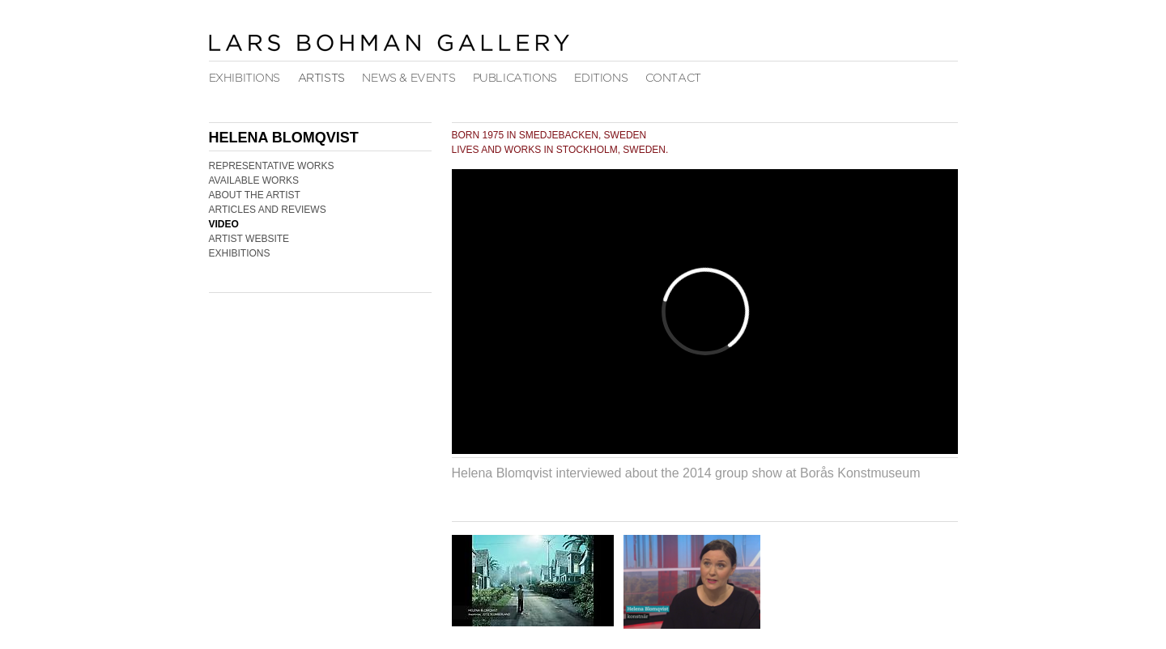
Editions (601, 78)
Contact (673, 78)
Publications (515, 78)
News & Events (408, 78)
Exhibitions (245, 78)
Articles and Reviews (267, 209)
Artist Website (249, 238)
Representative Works (271, 166)
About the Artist (254, 195)
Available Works (254, 180)
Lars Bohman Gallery (389, 42)
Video (224, 224)
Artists (321, 78)
